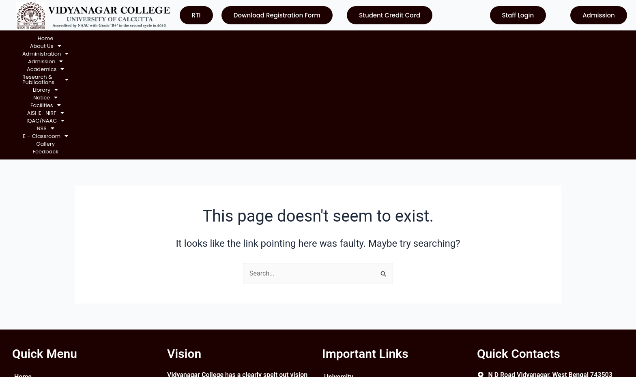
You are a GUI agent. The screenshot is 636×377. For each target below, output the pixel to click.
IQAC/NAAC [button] (436, 38)
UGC (330, 278)
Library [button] (296, 38)
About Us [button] (57, 38)
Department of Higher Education (371, 322)
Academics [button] (186, 38)
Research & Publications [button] (243, 38)
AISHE (383, 38)
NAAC (333, 293)
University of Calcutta (355, 264)
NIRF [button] (403, 38)
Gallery (539, 38)
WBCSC (335, 308)
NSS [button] (468, 38)
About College (34, 278)
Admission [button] (145, 38)
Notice (23, 293)
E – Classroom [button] (503, 38)
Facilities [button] (357, 38)
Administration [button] (100, 38)
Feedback (566, 38)
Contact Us (30, 322)
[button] (57, 38)
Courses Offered (38, 308)
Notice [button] (325, 38)
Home (30, 38)
